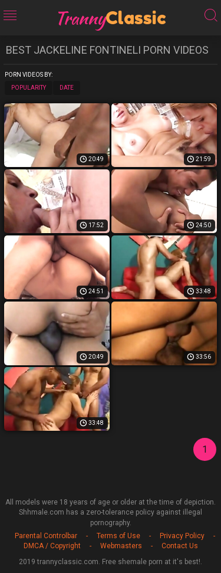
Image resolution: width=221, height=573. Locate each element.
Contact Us (179, 546)
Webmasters (121, 546)
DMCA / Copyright (52, 546)
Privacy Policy (182, 536)
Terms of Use (118, 536)
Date (67, 87)
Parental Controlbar (46, 536)
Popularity (28, 87)
